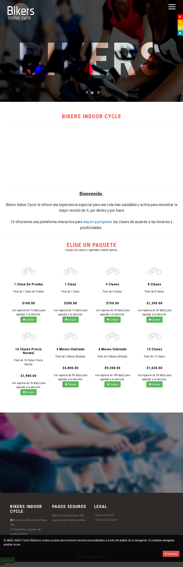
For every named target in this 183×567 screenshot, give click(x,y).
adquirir (88, 221)
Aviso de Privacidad (104, 516)
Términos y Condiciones (106, 521)
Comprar (28, 320)
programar (106, 221)
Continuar (171, 553)
